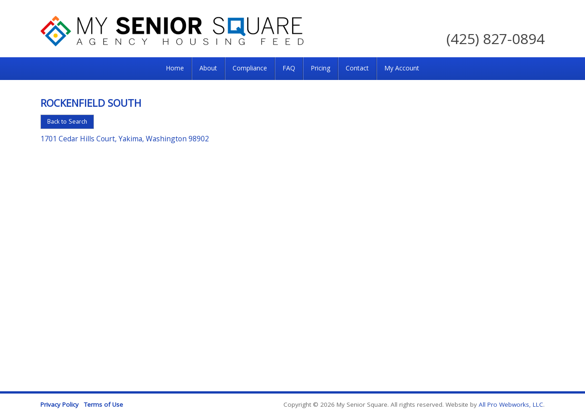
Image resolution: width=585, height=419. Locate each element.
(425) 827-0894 (495, 38)
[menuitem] (175, 68)
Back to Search (67, 121)
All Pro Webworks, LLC (511, 404)
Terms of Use (103, 404)
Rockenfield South (90, 103)
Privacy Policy (59, 404)
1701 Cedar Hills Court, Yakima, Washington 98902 (124, 139)
